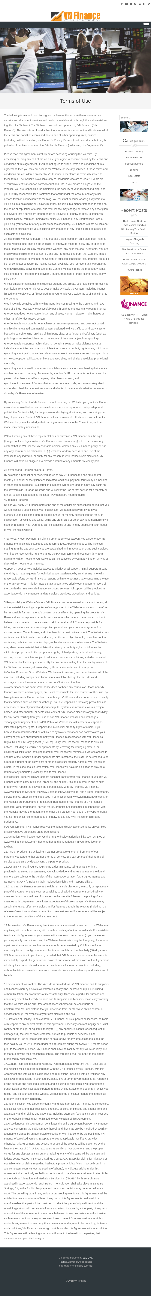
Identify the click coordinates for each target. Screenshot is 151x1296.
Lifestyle (134, 169)
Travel (134, 182)
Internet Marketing (134, 163)
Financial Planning (134, 151)
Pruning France (134, 270)
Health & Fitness (134, 157)
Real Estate (134, 176)
